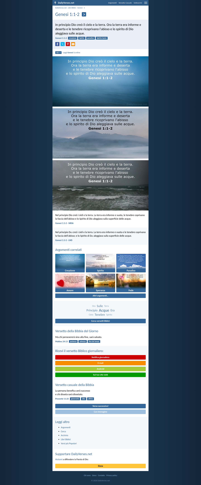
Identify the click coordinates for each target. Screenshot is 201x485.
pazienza (73, 341)
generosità (75, 399)
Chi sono (87, 475)
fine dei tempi (94, 341)
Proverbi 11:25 (62, 398)
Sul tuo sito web (100, 374)
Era (113, 310)
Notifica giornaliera (100, 357)
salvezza (83, 341)
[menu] (146, 4)
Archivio (64, 435)
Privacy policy (111, 475)
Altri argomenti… (100, 295)
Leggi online (71, 52)
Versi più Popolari (69, 443)
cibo (83, 399)
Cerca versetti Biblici (100, 321)
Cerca (63, 431)
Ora (93, 306)
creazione (72, 38)
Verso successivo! (100, 406)
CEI (58, 53)
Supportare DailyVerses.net (73, 454)
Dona (100, 466)
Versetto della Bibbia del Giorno (76, 331)
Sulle (100, 306)
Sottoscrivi (138, 3)
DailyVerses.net (61, 8)
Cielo (91, 314)
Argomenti (112, 3)
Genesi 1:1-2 (61, 38)
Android (100, 369)
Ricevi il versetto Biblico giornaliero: (79, 351)
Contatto (101, 475)
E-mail (100, 363)
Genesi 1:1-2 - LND (63, 240)
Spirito (81, 38)
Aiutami (58, 459)
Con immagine (100, 411)
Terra (106, 306)
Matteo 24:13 (61, 341)
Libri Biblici (72, 8)
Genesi (79, 8)
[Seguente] (84, 14)
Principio (92, 310)
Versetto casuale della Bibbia (74, 385)
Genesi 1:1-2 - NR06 (64, 223)
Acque (104, 310)
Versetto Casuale (125, 3)
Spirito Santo (102, 38)
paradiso (90, 38)
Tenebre (100, 315)
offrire (90, 399)
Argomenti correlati (68, 250)
